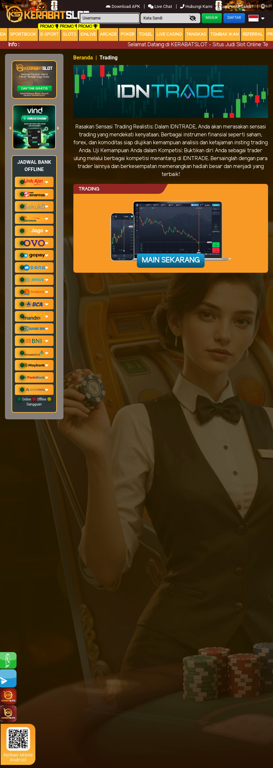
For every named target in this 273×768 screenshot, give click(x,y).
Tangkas (196, 34)
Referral (253, 34)
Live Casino (169, 34)
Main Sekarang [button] (171, 260)
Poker (128, 34)
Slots (69, 34)
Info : (13, 45)
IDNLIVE (88, 34)
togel (145, 34)
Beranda (83, 57)
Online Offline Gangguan (34, 401)
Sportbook (23, 34)
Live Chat (160, 6)
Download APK (123, 6)
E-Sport (49, 34)
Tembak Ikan (224, 34)
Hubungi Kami (197, 6)
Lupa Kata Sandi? (237, 6)
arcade (108, 34)
